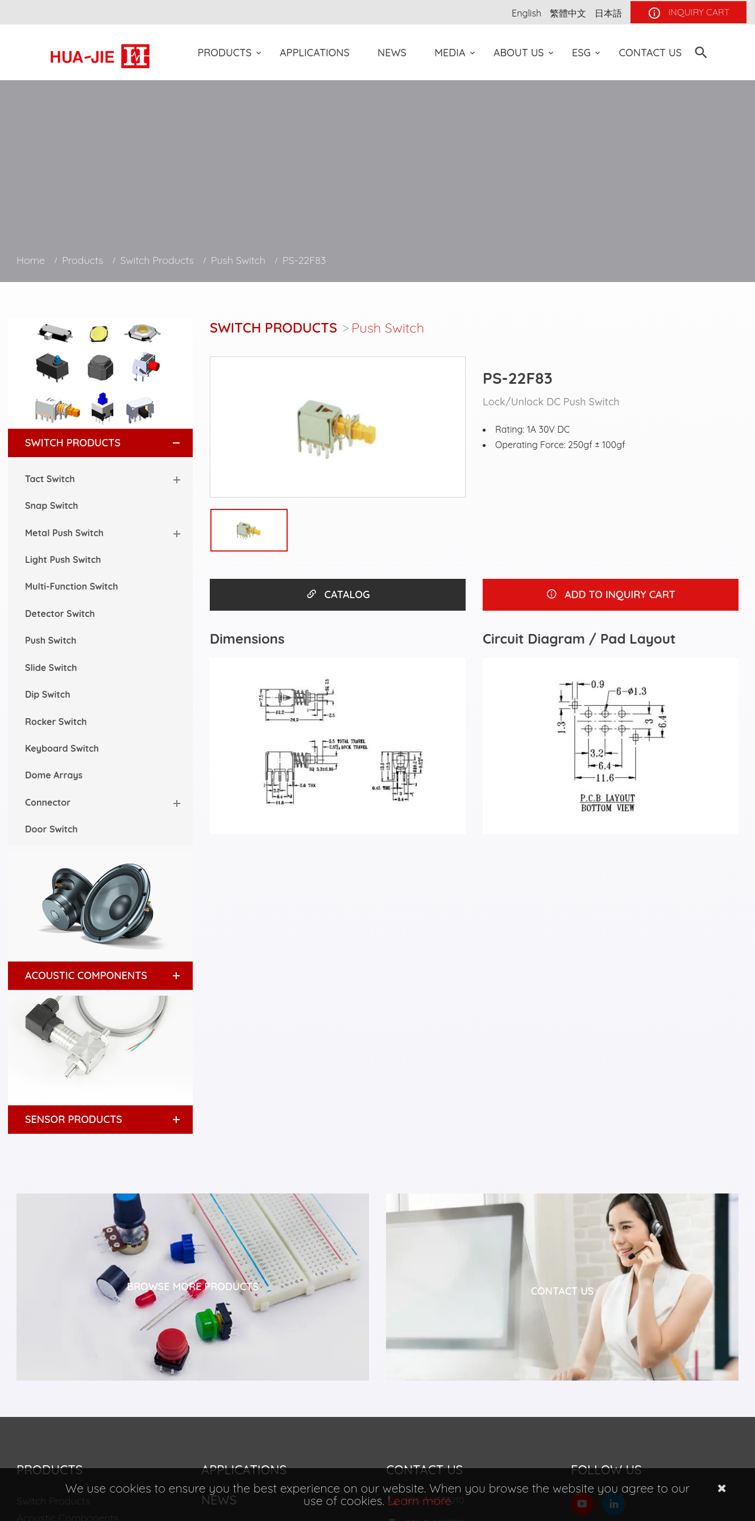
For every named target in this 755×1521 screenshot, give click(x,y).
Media (449, 52)
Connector (47, 802)
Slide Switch (51, 667)
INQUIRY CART (688, 13)
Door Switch (51, 829)
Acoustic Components (86, 975)
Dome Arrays (53, 775)
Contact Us (650, 52)
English (526, 13)
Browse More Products (193, 1286)
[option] (337, 427)
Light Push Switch (63, 559)
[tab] (100, 443)
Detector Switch (60, 613)
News (392, 52)
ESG (581, 52)
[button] (166, 443)
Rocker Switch (56, 721)
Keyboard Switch (62, 748)
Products (225, 52)
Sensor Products (73, 1119)
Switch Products (157, 260)
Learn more (420, 1500)
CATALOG (338, 594)
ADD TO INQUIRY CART (610, 594)
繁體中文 (568, 13)
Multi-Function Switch (71, 586)
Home (30, 260)
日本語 (608, 13)
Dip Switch (47, 694)
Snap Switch (51, 505)
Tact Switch (50, 478)
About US (518, 52)
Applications (315, 52)
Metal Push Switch (64, 532)
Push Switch (238, 260)
